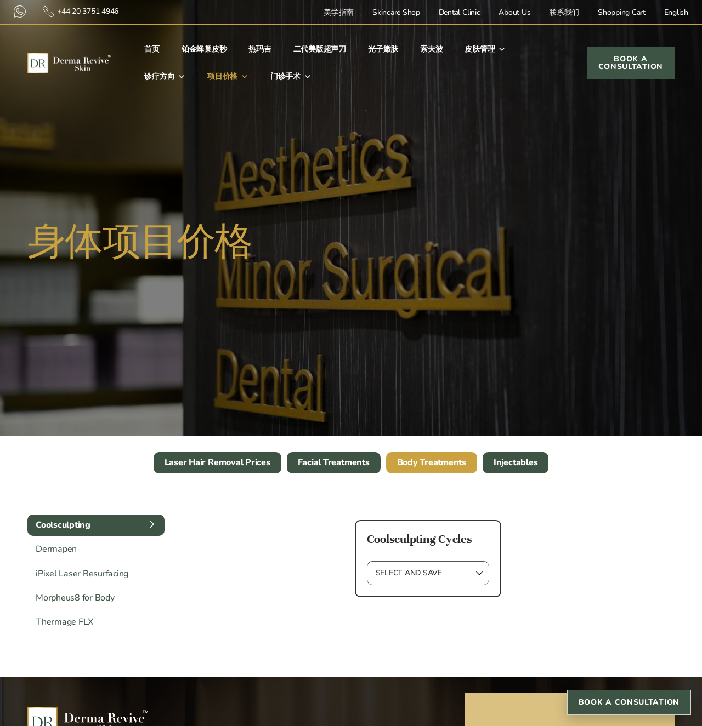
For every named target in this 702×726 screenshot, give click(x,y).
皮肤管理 (485, 49)
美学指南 (339, 12)
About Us (514, 12)
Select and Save (409, 573)
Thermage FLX (64, 622)
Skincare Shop (396, 12)
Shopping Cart (622, 12)
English (676, 12)
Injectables (515, 462)
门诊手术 (291, 76)
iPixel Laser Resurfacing (82, 574)
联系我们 (564, 12)
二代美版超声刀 (319, 49)
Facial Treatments (334, 462)
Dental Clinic (459, 12)
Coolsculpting (63, 525)
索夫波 (431, 49)
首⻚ (152, 49)
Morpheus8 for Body (75, 598)
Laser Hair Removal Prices (217, 462)
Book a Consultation (629, 702)
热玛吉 (259, 49)
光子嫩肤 (383, 49)
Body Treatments (431, 462)
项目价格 (227, 76)
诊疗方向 (164, 76)
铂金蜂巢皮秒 (204, 49)
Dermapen (56, 549)
